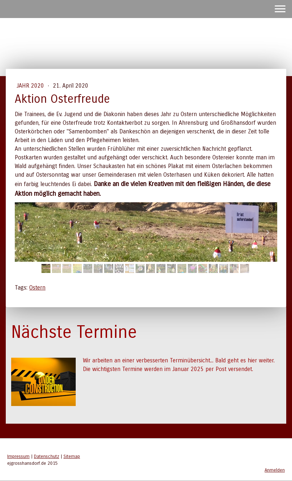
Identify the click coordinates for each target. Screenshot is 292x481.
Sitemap (71, 456)
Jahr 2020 (31, 85)
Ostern (37, 287)
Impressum (18, 456)
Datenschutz (46, 456)
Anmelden (275, 470)
